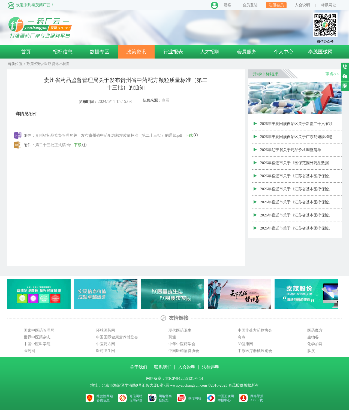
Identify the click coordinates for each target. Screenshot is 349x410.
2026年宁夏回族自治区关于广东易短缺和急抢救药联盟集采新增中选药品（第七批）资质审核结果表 (296, 139)
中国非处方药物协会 (255, 330)
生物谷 (313, 337)
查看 (165, 100)
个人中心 (283, 51)
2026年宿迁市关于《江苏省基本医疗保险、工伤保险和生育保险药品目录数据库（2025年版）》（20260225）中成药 (296, 217)
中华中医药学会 (182, 344)
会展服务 (247, 51)
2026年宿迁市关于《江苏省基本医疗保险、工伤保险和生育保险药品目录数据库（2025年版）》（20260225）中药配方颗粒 (296, 191)
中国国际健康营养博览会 (117, 337)
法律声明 (210, 367)
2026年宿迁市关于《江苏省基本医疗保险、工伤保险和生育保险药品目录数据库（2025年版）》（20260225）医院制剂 (296, 178)
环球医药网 (105, 330)
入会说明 (302, 5)
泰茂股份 (235, 385)
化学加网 (315, 344)
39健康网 (245, 344)
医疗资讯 (51, 64)
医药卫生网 (105, 351)
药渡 (172, 337)
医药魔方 (315, 330)
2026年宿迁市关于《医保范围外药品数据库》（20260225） (294, 165)
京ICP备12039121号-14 (184, 379)
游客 (227, 5)
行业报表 (173, 51)
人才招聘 (210, 51)
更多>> (332, 74)
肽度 (311, 351)
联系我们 (163, 367)
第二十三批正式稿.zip (61, 144)
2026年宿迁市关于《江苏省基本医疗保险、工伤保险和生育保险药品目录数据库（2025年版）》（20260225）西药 (296, 230)
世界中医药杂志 (37, 337)
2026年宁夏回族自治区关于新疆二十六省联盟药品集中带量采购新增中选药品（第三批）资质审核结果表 (296, 126)
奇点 (241, 337)
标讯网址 (328, 5)
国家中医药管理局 (39, 330)
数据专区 (99, 51)
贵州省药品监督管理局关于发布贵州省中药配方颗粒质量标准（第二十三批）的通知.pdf (116, 134)
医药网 (29, 351)
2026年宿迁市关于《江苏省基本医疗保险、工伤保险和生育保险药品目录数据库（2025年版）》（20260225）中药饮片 (296, 204)
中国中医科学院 (37, 344)
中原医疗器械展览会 (255, 351)
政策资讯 (136, 51)
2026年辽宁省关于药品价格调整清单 (290, 150)
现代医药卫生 (180, 330)
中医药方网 (105, 344)
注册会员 (276, 5)
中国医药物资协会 (184, 351)
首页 (26, 51)
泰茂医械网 (320, 51)
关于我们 (139, 367)
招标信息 (63, 51)
